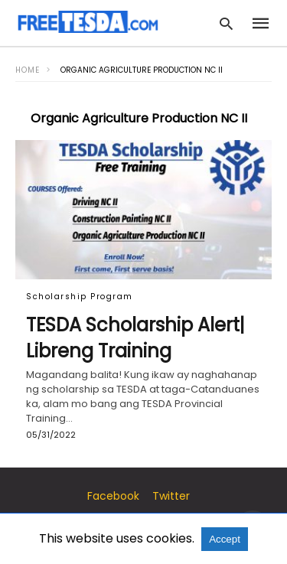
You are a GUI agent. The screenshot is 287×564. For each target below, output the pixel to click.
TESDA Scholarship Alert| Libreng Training (135, 338)
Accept (224, 539)
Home (27, 70)
